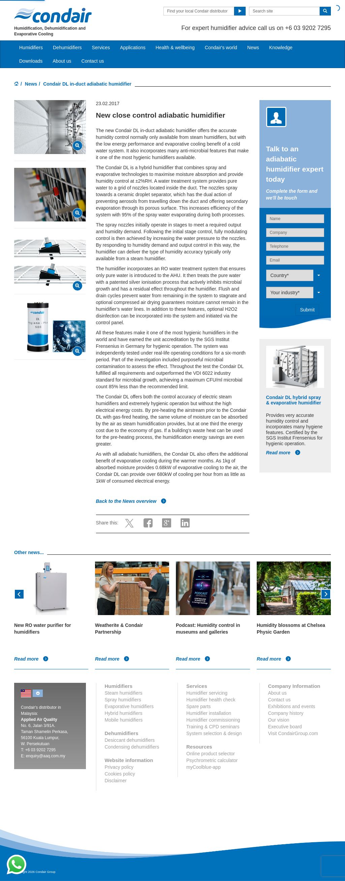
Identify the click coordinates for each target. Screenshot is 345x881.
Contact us (93, 61)
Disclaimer (116, 780)
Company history (286, 713)
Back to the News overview (131, 501)
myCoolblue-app (203, 767)
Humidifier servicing (206, 693)
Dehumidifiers (67, 47)
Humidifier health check (211, 699)
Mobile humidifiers (124, 720)
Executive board (285, 726)
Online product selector (210, 753)
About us (62, 61)
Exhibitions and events (291, 706)
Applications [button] (133, 47)
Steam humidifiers (124, 693)
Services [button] (101, 47)
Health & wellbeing (175, 47)
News (253, 47)
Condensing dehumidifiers (132, 747)
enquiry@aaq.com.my (45, 756)
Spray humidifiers (123, 699)
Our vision (278, 720)
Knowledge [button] (280, 47)
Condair (53, 15)
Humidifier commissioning (213, 720)
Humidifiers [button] (31, 47)
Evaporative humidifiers (129, 706)
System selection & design (214, 733)
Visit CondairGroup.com (293, 733)
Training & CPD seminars (212, 726)
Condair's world (221, 47)
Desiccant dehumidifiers (130, 740)
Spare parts (198, 706)
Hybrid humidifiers (124, 713)
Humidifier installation (208, 713)
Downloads (30, 61)
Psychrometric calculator (212, 760)
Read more (283, 452)
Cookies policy (120, 774)
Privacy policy (119, 767)
